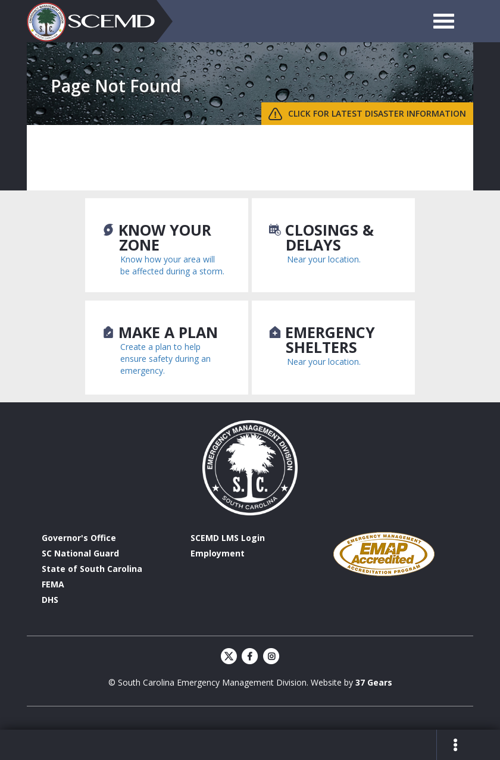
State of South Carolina (92, 568)
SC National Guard (80, 553)
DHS (50, 599)
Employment (217, 553)
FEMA (53, 584)
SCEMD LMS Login (227, 537)
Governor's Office (79, 537)
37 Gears (373, 682)
